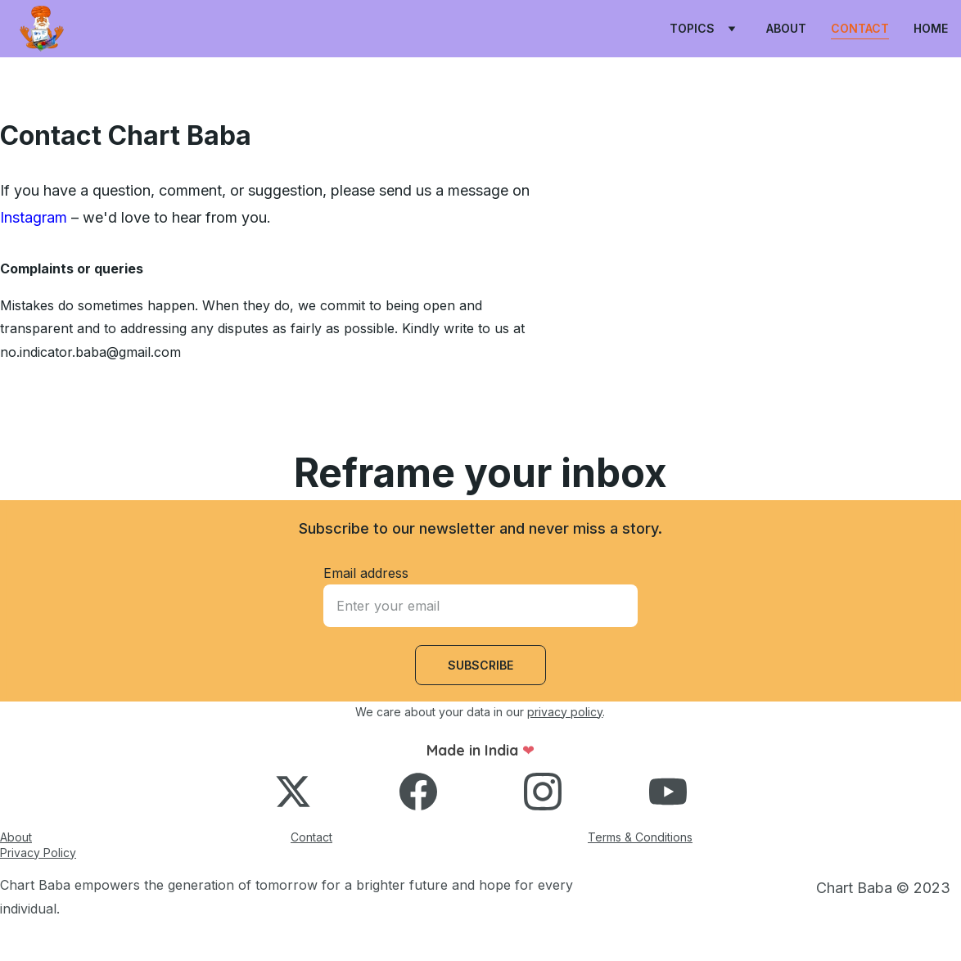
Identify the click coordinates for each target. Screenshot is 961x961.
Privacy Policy (38, 852)
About (786, 28)
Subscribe (480, 665)
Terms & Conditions (640, 837)
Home (931, 28)
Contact (860, 28)
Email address (365, 573)
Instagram (33, 217)
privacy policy (564, 712)
